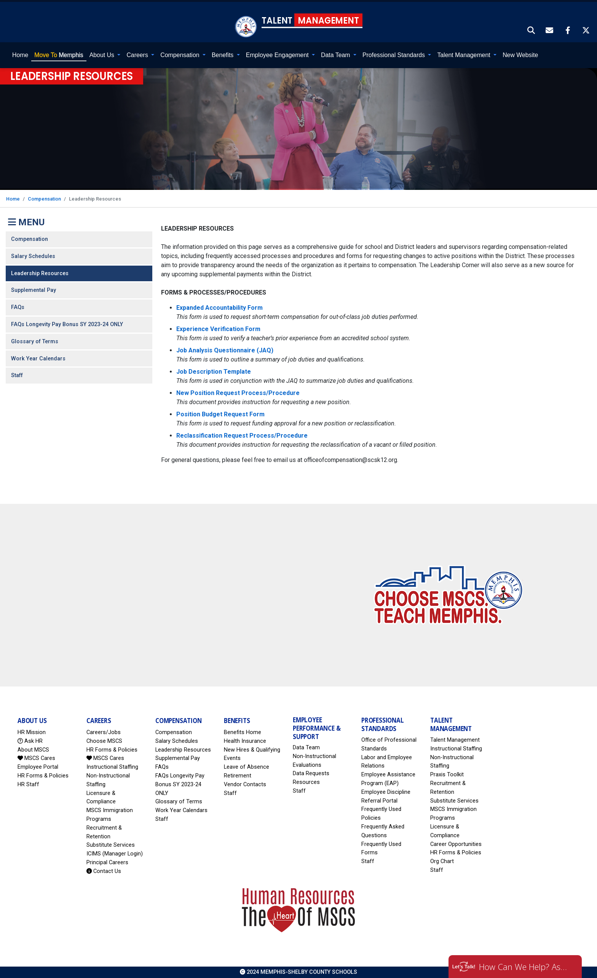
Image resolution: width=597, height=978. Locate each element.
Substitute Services (110, 845)
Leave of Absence (246, 767)
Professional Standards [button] (394, 55)
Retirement (237, 776)
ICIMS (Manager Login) (114, 854)
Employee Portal (38, 767)
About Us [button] (102, 55)
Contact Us (103, 871)
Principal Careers (107, 862)
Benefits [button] (223, 55)
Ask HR (30, 740)
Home (20, 55)
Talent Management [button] (464, 55)
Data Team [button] (336, 55)
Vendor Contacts (245, 784)
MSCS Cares (36, 758)
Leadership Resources (40, 273)
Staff (17, 375)
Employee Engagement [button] (278, 55)
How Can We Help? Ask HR (524, 967)
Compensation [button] (180, 55)
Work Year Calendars (38, 358)
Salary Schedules (33, 256)
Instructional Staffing (112, 767)
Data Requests (311, 773)
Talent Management (455, 740)
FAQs (17, 307)
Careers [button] (138, 55)
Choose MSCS (104, 740)
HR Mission (32, 732)
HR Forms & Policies (43, 776)
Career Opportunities (456, 844)
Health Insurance (245, 740)
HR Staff (28, 784)
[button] (531, 30)
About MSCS (33, 749)
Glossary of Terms (34, 341)
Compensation (44, 198)
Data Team (306, 747)
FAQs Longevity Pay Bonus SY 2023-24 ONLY (67, 324)
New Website (520, 55)
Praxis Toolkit (447, 774)
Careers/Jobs (103, 732)
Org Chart (442, 861)
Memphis (58, 55)
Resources (306, 782)
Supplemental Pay (33, 290)
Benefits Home (242, 732)
